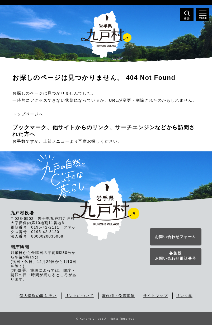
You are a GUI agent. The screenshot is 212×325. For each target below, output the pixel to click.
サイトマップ (155, 296)
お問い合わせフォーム (175, 237)
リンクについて (79, 296)
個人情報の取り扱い (38, 296)
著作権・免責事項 (118, 296)
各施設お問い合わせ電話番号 (175, 256)
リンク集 (184, 296)
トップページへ (27, 114)
